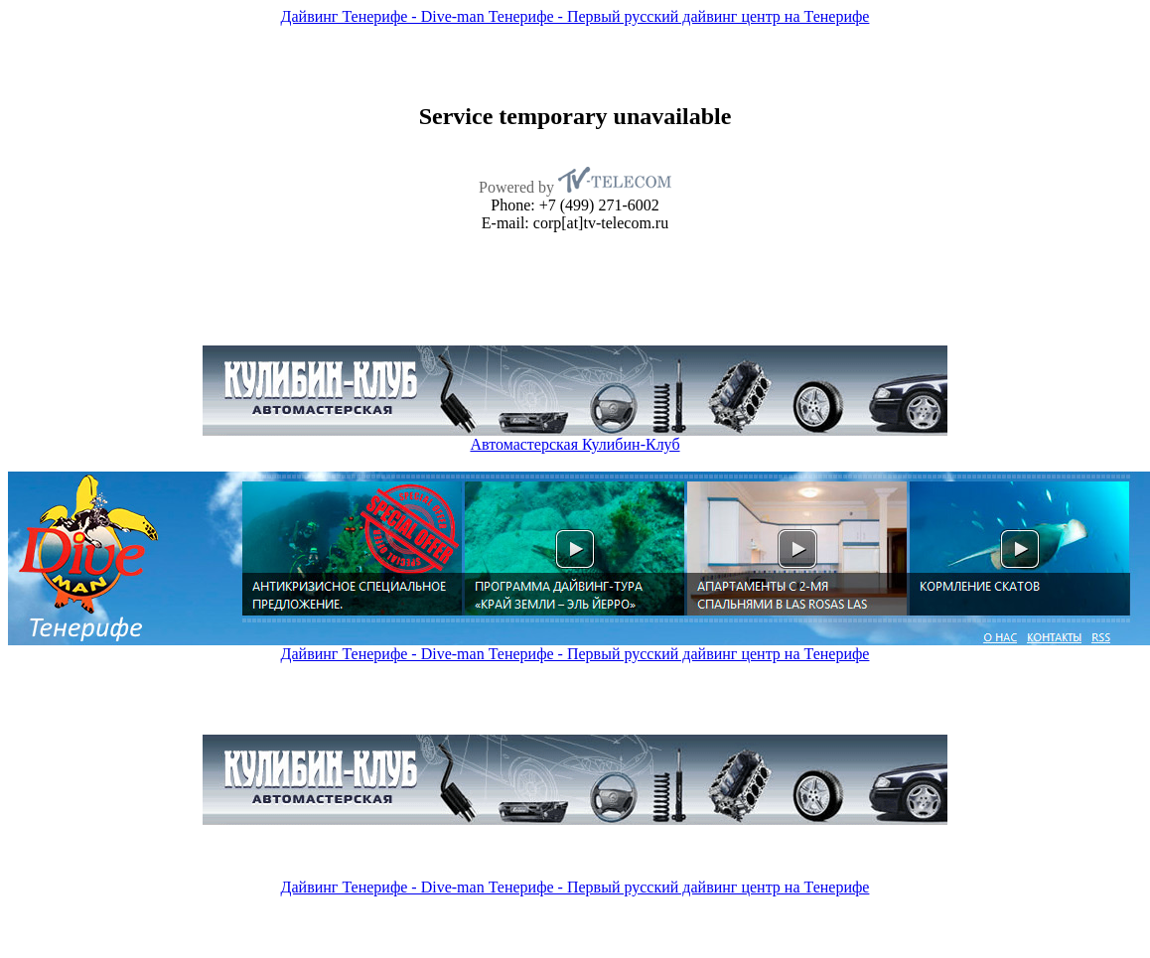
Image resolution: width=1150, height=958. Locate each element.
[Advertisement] (178, 168)
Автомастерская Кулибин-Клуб (574, 444)
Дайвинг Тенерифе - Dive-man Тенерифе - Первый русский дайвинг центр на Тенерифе (575, 16)
